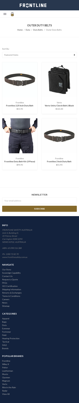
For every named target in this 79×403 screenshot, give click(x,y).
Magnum (6, 381)
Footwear (6, 332)
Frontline (6, 361)
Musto (5, 374)
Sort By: (5, 49)
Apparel (5, 318)
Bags (4, 322)
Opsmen (6, 377)
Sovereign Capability (11, 273)
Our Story (6, 269)
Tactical (5, 341)
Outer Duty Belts (54, 30)
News (4, 302)
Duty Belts (38, 30)
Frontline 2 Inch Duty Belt (59, 161)
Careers (5, 299)
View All (6, 394)
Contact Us (7, 276)
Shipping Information (11, 289)
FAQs (4, 283)
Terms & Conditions (11, 296)
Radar (4, 390)
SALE (4, 345)
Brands (5, 348)
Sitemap (6, 306)
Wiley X (5, 364)
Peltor (5, 367)
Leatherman (7, 371)
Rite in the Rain (9, 387)
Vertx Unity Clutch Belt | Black (59, 105)
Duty (28, 30)
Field (4, 335)
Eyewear (6, 328)
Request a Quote (10, 279)
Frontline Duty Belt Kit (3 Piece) (19, 161)
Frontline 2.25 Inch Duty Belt (19, 105)
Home (20, 30)
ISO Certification (10, 286)
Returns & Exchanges (12, 292)
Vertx (4, 384)
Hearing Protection (10, 338)
